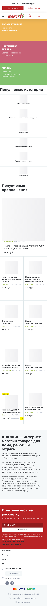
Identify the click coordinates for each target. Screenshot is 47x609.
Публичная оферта (22, 602)
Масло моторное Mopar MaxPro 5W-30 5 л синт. (11, 279)
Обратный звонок (13, 573)
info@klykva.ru (15, 578)
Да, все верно (13, 8)
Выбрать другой (34, 8)
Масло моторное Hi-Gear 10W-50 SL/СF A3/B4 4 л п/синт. (34, 409)
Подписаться (22, 530)
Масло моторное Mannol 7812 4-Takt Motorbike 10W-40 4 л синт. (35, 280)
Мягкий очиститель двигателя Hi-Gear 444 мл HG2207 (11, 367)
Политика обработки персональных (22, 598)
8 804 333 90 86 (13, 568)
